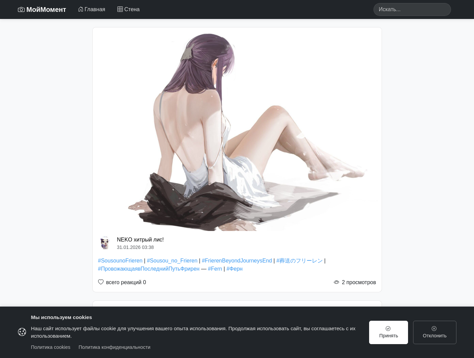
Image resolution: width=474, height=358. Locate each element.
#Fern (215, 269)
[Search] (412, 9)
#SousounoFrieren (120, 261)
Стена (128, 9)
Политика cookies (51, 347)
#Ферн (234, 269)
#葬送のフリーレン (299, 261)
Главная (91, 9)
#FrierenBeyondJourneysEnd (237, 261)
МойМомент (42, 9)
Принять (388, 332)
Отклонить (435, 332)
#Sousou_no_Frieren (172, 261)
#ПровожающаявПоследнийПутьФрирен (149, 269)
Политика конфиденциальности (114, 347)
